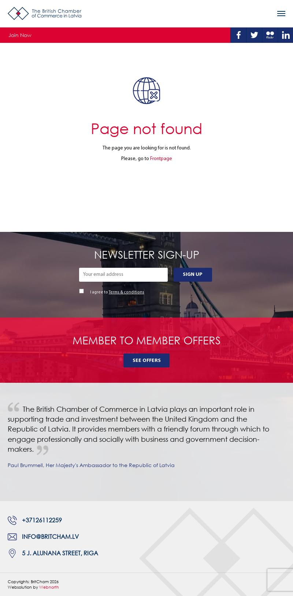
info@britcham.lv (50, 536)
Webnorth (49, 587)
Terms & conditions (126, 292)
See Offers (147, 360)
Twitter (254, 35)
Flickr (270, 35)
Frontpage (161, 158)
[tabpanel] (146, 442)
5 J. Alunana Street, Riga (60, 553)
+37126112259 (42, 520)
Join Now (19, 35)
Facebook (238, 35)
